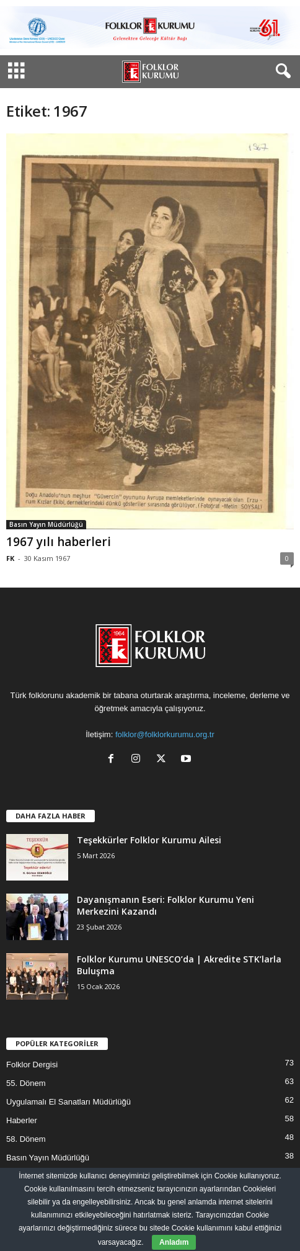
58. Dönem (26, 1139)
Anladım (173, 1242)
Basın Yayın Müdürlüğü (46, 524)
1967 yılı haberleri (58, 542)
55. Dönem (26, 1083)
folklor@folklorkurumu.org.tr (164, 734)
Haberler (21, 1120)
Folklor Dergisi (32, 1064)
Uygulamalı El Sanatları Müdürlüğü (68, 1101)
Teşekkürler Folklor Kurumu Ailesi (149, 840)
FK (10, 558)
